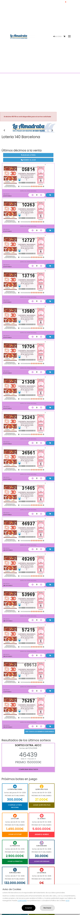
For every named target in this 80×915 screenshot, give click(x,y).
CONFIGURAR (22, 900)
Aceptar (28, 908)
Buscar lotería (28, 155)
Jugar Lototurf (15, 834)
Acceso (57, 36)
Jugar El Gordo (42, 834)
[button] (4, 130)
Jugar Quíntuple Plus (41, 805)
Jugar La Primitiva (14, 861)
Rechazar (47, 908)
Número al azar (28, 160)
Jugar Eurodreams (41, 861)
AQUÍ (67, 900)
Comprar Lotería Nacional (15, 806)
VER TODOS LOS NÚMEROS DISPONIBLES (39, 732)
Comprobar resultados (28, 769)
